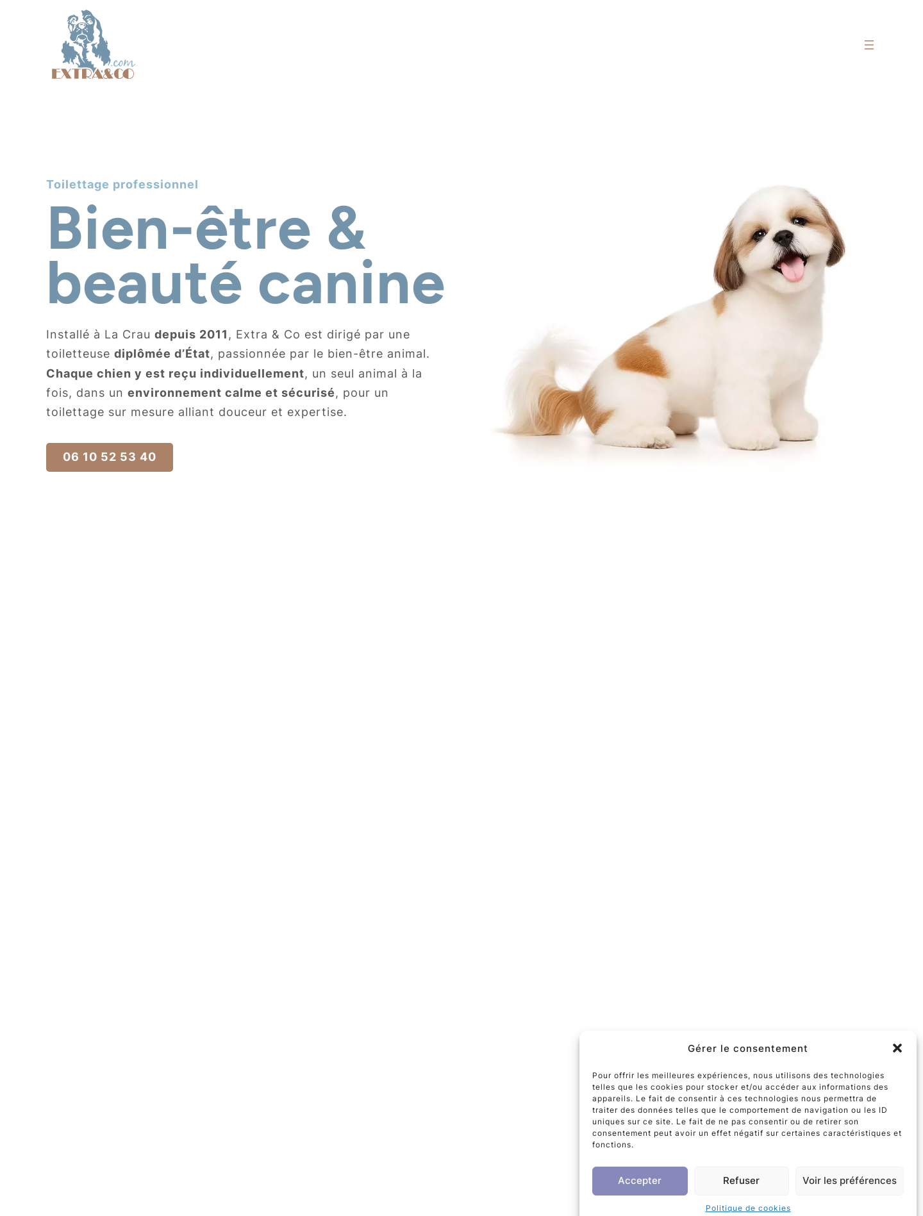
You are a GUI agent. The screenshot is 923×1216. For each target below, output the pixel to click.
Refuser (741, 1193)
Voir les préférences (849, 1193)
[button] (897, 1060)
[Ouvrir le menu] (869, 45)
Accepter (639, 1193)
